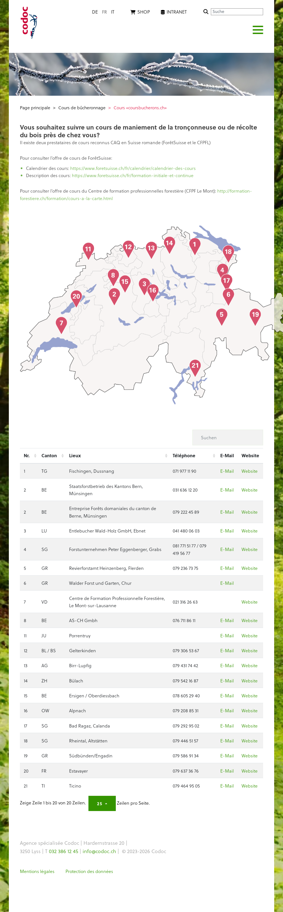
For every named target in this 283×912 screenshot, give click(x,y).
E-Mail (227, 470)
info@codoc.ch (99, 851)
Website (250, 470)
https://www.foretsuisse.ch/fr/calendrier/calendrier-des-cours (133, 170)
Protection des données (89, 871)
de (95, 12)
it (112, 12)
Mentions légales (37, 871)
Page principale (35, 107)
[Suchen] (227, 437)
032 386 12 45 (63, 851)
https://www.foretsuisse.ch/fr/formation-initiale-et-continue (132, 177)
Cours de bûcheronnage (82, 107)
